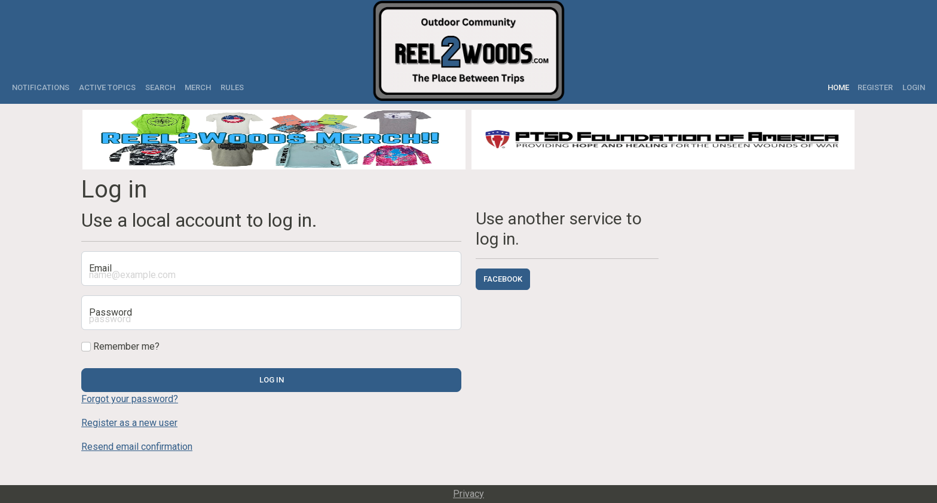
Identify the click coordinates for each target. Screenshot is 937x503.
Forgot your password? (129, 399)
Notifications (40, 87)
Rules (232, 87)
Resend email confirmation (136, 446)
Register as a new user (129, 422)
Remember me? (120, 346)
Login (913, 87)
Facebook (502, 278)
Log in (271, 379)
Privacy (468, 493)
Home (840, 87)
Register (875, 87)
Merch (198, 87)
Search (160, 87)
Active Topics (107, 87)
